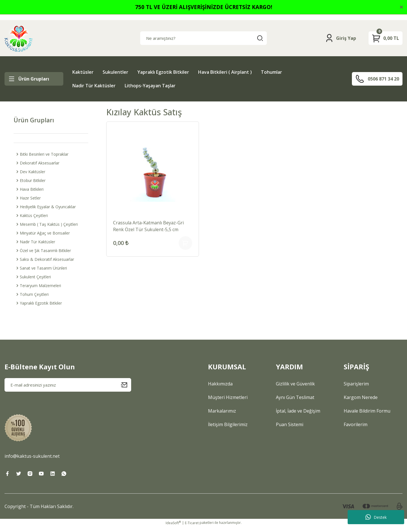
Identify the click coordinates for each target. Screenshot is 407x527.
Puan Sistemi (289, 424)
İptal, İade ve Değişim (298, 411)
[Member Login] (340, 38)
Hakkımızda (220, 384)
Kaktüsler (83, 72)
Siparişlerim (356, 384)
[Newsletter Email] (68, 385)
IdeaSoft (173, 523)
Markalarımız (222, 411)
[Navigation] (34, 79)
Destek (376, 517)
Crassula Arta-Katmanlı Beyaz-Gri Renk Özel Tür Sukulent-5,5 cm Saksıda (148, 226)
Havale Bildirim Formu (367, 411)
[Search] (203, 38)
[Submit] (126, 385)
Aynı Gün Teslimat (295, 397)
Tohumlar (271, 72)
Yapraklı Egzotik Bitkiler (163, 72)
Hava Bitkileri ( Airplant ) (225, 72)
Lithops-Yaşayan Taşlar (150, 86)
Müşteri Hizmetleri (228, 397)
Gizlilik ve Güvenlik (295, 384)
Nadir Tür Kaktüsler (94, 86)
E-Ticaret (192, 523)
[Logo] (19, 38)
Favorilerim (355, 424)
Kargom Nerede (361, 397)
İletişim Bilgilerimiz (228, 424)
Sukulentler (115, 72)
